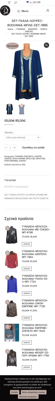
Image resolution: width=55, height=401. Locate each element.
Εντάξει (14, 392)
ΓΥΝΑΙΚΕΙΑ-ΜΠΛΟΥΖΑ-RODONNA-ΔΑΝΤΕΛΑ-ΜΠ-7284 (35, 254)
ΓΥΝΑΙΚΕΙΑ (19, 156)
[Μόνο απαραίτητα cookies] (51, 388)
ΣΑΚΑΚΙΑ (22, 161)
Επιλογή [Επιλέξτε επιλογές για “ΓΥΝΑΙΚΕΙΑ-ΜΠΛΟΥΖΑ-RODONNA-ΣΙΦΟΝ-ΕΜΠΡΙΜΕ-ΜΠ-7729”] (27, 318)
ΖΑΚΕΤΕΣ (38, 156)
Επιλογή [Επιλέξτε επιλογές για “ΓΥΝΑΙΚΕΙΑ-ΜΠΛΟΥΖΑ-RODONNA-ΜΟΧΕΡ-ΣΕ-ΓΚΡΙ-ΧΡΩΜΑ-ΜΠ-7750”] (27, 367)
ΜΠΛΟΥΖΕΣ (30, 158)
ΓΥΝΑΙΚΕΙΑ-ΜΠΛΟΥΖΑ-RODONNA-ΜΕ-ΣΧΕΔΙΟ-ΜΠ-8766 (36, 229)
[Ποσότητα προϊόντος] (10, 148)
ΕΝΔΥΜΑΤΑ (29, 156)
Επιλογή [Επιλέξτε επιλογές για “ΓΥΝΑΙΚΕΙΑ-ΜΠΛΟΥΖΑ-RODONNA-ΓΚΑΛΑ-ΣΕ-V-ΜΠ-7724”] (27, 294)
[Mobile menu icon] (23, 11)
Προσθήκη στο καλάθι (33, 147)
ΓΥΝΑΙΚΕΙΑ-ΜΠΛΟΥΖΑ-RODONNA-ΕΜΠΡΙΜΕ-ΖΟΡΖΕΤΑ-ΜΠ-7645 (35, 328)
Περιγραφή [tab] (10, 180)
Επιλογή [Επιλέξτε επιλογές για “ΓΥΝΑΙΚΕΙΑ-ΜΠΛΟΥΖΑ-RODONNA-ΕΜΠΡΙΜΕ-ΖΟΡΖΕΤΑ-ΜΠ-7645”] (27, 343)
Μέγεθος (8, 132)
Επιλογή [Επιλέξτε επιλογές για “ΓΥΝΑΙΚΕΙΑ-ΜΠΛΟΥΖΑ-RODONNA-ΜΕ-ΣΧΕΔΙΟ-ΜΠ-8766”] (27, 244)
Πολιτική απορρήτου (28, 397)
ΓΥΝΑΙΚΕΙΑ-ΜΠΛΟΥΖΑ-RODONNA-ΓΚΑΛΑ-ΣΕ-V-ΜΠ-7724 (35, 279)
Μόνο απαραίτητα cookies (33, 392)
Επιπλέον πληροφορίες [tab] (16, 186)
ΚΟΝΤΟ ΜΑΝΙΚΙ (18, 158)
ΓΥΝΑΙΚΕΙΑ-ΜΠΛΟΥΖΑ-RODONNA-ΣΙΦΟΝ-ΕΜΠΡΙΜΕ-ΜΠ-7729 (35, 303)
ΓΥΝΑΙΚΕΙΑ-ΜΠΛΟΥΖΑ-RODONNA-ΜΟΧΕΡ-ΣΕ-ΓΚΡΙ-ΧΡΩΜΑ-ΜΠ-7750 (35, 353)
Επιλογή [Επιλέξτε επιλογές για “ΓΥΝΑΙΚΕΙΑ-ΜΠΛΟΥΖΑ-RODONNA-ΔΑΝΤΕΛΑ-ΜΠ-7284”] (27, 269)
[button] (46, 45)
